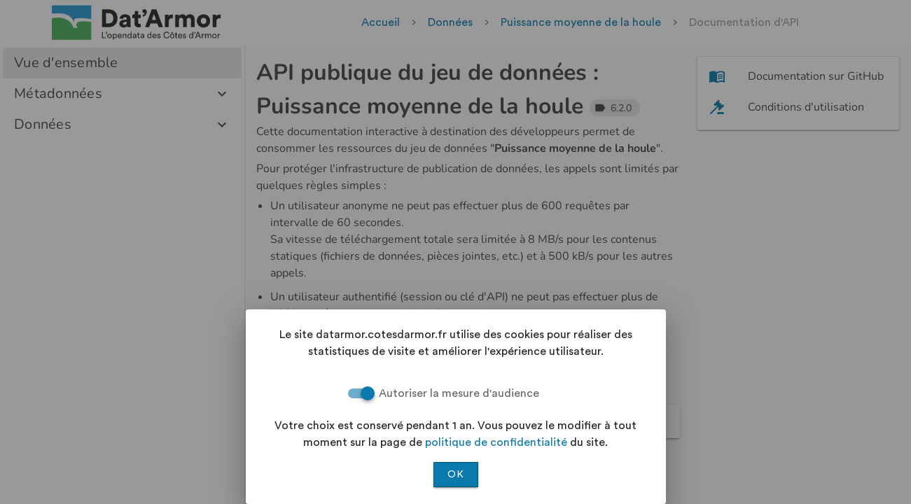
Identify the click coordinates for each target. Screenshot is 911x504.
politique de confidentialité (496, 442)
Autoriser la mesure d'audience (459, 393)
